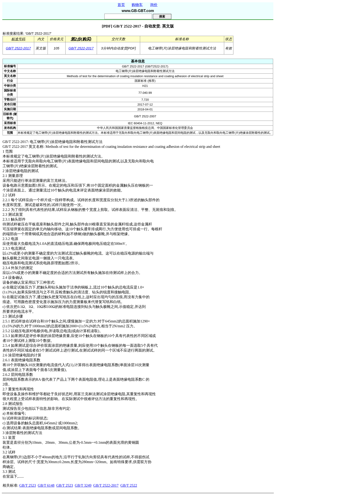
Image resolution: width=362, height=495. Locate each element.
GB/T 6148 (46, 485)
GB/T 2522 (129, 485)
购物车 (137, 5)
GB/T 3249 (83, 485)
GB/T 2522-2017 (18, 48)
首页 (121, 5)
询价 (153, 5)
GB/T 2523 (27, 485)
